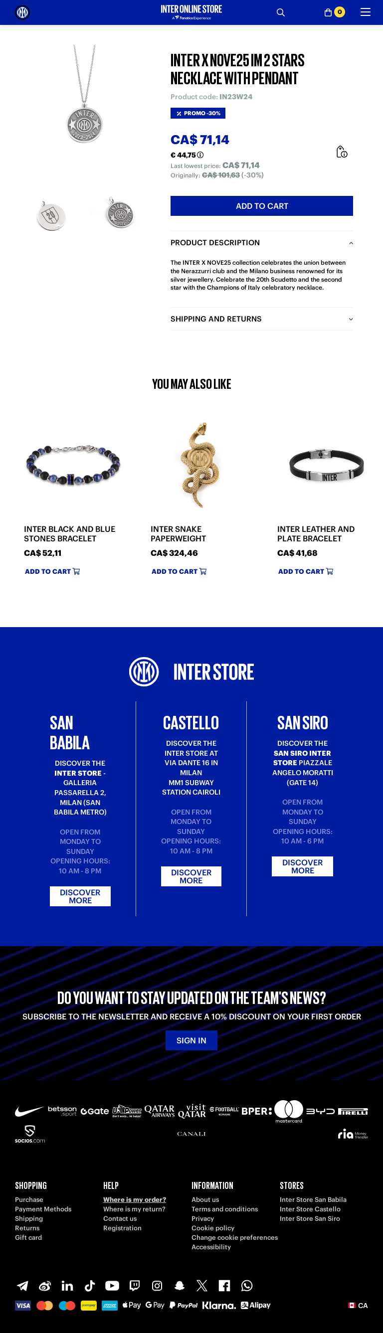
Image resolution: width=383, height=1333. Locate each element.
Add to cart (262, 206)
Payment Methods (43, 1209)
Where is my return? (134, 1209)
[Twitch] (134, 1285)
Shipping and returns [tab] (216, 319)
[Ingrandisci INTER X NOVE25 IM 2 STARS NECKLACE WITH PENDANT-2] (120, 215)
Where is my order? (134, 1199)
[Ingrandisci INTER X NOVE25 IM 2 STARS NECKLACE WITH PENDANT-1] (50, 215)
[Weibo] (44, 1285)
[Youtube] (112, 1285)
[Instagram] (157, 1285)
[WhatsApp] (246, 1285)
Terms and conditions (225, 1209)
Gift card (28, 1237)
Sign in (191, 1040)
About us (205, 1199)
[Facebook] (224, 1285)
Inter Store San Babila (313, 1199)
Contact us (120, 1218)
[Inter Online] (22, 12)
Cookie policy (213, 1228)
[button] (358, 1305)
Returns (27, 1228)
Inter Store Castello (310, 1209)
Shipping (29, 1218)
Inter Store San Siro (310, 1218)
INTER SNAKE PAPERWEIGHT (178, 533)
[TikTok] (89, 1285)
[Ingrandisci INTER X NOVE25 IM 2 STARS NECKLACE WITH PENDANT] (85, 110)
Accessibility (211, 1247)
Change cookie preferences (235, 1237)
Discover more (80, 896)
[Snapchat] (179, 1285)
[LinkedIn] (67, 1285)
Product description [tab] (215, 242)
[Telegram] (22, 1285)
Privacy (203, 1218)
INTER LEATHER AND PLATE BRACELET (316, 533)
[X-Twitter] (201, 1285)
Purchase (29, 1199)
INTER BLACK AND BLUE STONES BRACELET (69, 533)
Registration (122, 1228)
